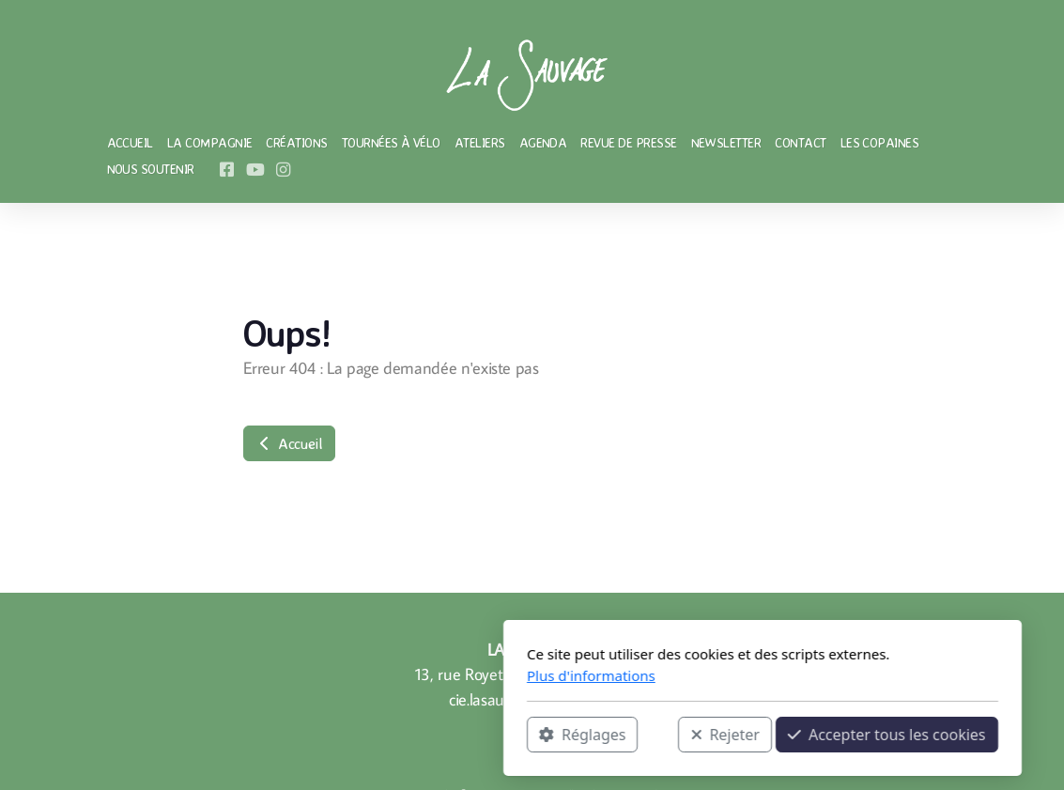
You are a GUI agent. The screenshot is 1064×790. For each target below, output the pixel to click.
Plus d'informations (361, 675)
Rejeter (495, 734)
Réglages (352, 734)
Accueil (289, 443)
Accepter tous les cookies (657, 734)
